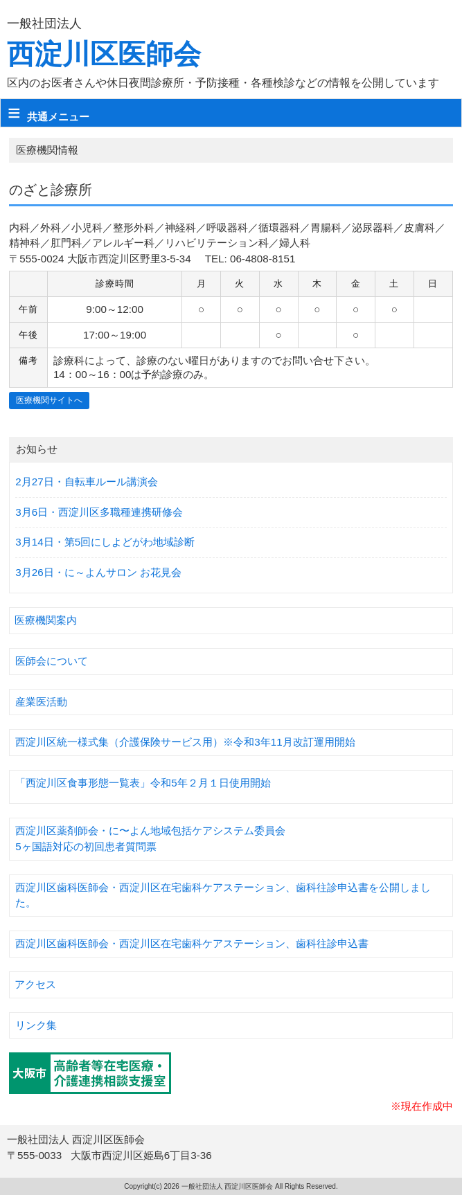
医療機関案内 (46, 620)
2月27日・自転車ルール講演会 (86, 481)
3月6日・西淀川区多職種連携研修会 (99, 512)
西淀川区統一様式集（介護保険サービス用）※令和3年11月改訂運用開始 (185, 742)
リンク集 (36, 1025)
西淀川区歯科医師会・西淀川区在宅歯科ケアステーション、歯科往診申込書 (191, 943)
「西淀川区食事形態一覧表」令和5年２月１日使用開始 (142, 783)
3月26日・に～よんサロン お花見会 (98, 572)
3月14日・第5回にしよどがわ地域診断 (105, 542)
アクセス (35, 984)
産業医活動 (41, 702)
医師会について (51, 661)
